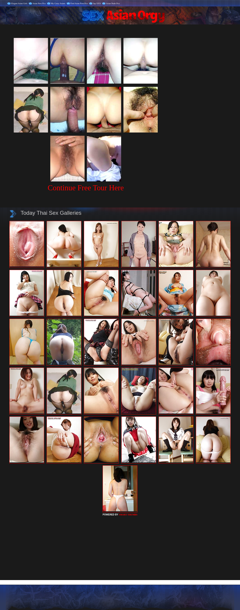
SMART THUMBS (128, 514)
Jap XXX (97, 3)
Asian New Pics (39, 3)
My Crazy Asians (58, 3)
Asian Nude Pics (113, 3)
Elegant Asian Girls (19, 3)
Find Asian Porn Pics (79, 3)
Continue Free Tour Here (86, 187)
